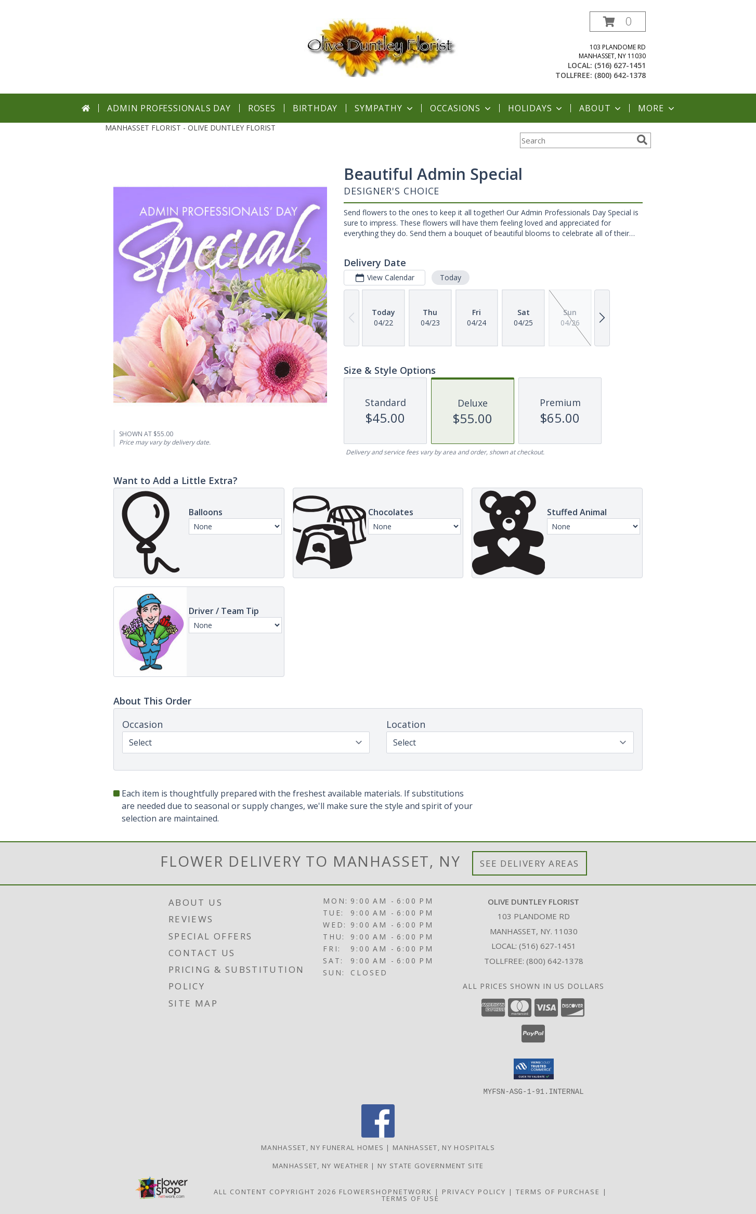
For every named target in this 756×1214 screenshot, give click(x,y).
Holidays (536, 108)
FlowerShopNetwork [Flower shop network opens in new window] (385, 1191)
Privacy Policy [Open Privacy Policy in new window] (474, 1191)
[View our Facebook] (378, 1134)
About (601, 108)
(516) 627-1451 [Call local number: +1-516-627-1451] (620, 65)
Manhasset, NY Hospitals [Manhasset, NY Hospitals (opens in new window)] (444, 1147)
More (657, 108)
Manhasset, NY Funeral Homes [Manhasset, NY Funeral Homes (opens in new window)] (322, 1147)
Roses (262, 108)
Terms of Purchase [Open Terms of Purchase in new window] (558, 1191)
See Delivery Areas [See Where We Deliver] (529, 863)
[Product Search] (576, 140)
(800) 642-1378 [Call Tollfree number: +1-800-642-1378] (554, 961)
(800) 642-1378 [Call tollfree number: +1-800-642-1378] (620, 75)
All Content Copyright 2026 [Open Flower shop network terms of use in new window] (275, 1191)
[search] (642, 140)
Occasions (461, 108)
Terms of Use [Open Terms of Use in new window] (410, 1198)
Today (450, 277)
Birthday (315, 108)
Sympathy (384, 108)
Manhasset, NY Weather (320, 1165)
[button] (618, 21)
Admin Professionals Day (168, 108)
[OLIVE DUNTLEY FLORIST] (378, 47)
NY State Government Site (430, 1165)
